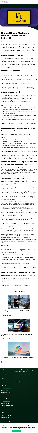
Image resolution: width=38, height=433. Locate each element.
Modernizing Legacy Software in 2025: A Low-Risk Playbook (17, 311)
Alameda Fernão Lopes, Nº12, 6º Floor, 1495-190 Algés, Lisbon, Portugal (7, 407)
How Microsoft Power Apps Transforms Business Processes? (17, 357)
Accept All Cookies (16, 431)
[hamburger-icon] (36, 2)
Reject (24, 431)
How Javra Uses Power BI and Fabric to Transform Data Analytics (16, 335)
